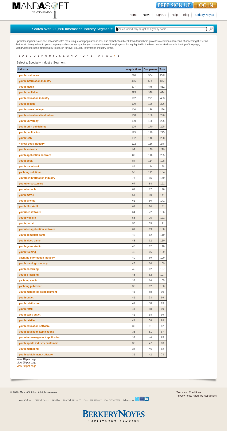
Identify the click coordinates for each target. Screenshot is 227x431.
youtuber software (30, 212)
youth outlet (26, 297)
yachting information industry (37, 257)
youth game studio (30, 246)
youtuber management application (39, 337)
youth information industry (35, 81)
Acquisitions (133, 69)
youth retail (26, 309)
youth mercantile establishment (38, 291)
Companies (150, 69)
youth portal (26, 223)
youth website (27, 217)
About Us (198, 395)
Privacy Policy (184, 395)
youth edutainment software (36, 354)
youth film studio (29, 206)
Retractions (210, 395)
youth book (26, 160)
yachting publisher (30, 286)
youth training (27, 252)
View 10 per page (26, 359)
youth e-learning (29, 274)
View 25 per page (26, 362)
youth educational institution (36, 115)
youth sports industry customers (38, 343)
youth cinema (27, 200)
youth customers (29, 75)
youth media (26, 86)
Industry (23, 69)
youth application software (35, 155)
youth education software (34, 326)
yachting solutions (30, 172)
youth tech (25, 138)
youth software (28, 149)
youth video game (29, 240)
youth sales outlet (29, 314)
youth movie (26, 195)
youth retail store (29, 303)
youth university (29, 120)
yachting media (28, 280)
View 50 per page (26, 366)
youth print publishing (32, 126)
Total (162, 69)
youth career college (31, 109)
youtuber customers (31, 183)
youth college (27, 103)
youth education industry (34, 98)
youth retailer (27, 320)
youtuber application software (37, 229)
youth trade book (29, 166)
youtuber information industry (37, 177)
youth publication (29, 132)
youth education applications (36, 331)
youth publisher (28, 92)
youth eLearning (29, 269)
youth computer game (32, 234)
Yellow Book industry (31, 143)
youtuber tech (27, 189)
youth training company (33, 263)
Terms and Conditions (188, 392)
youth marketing (29, 348)
